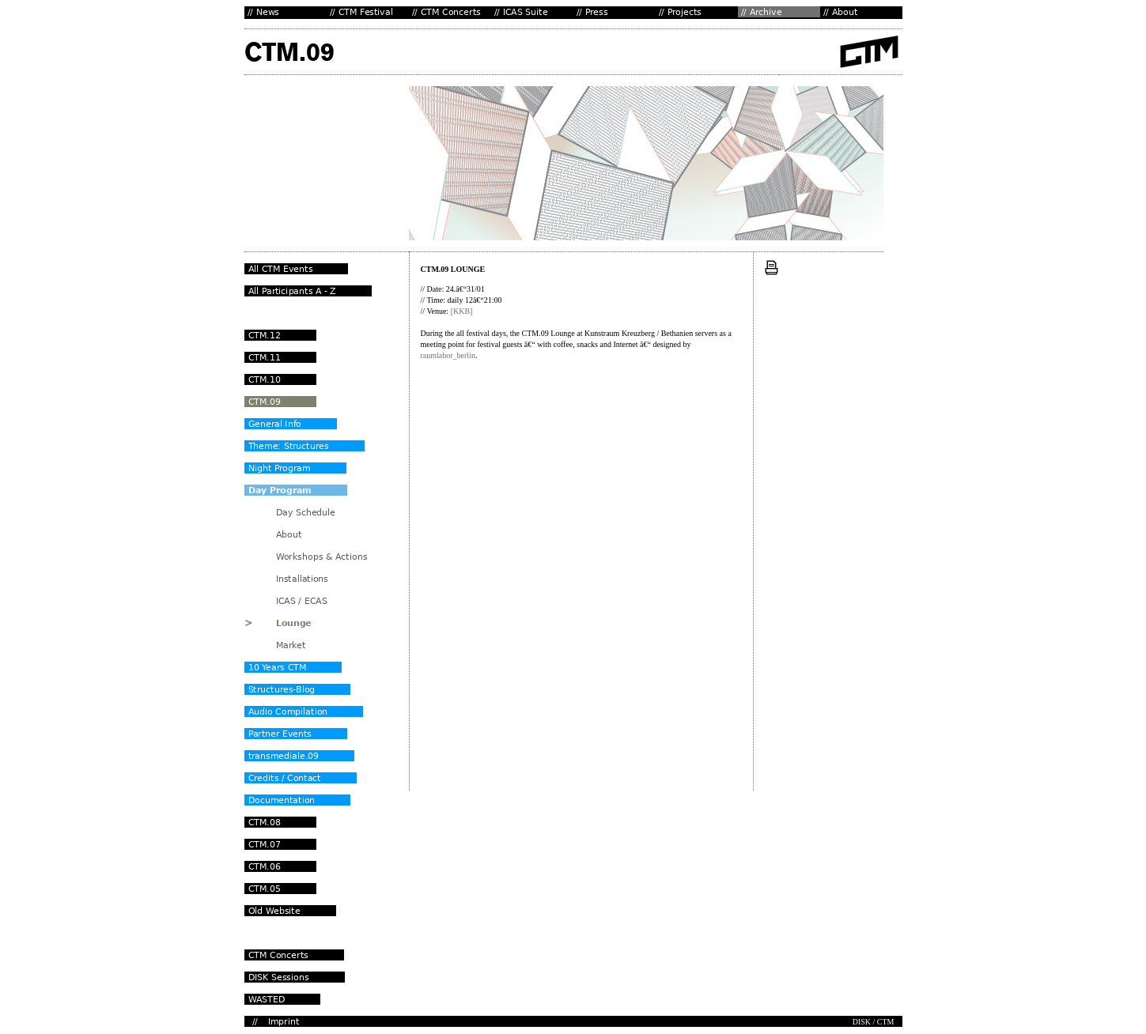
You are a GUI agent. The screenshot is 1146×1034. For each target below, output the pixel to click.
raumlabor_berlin (448, 355)
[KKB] (462, 311)
